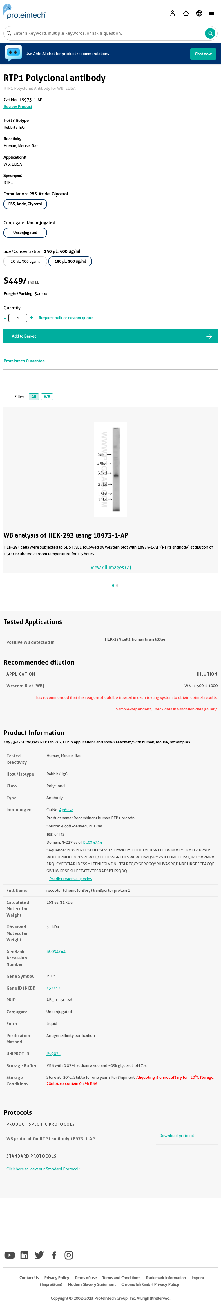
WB (47, 396)
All (33, 396)
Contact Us (29, 1277)
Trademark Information (166, 1277)
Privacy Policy (56, 1277)
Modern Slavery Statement (92, 1284)
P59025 (53, 1053)
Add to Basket (24, 336)
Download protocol (176, 1135)
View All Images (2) (110, 567)
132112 (53, 988)
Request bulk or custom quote (66, 317)
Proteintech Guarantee (24, 361)
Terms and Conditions (121, 1277)
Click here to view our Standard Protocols (43, 1169)
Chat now (203, 54)
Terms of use (86, 1277)
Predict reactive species (70, 878)
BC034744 (92, 842)
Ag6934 (66, 809)
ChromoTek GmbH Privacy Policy (150, 1284)
